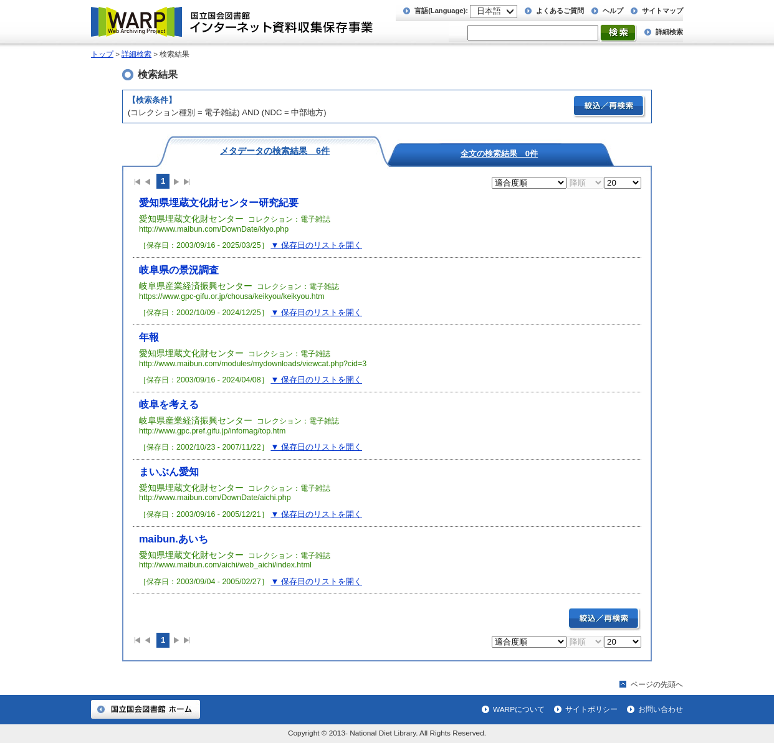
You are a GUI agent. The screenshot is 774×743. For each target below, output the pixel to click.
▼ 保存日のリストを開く (316, 245)
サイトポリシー (591, 709)
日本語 (489, 11)
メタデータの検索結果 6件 (275, 150)
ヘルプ (613, 10)
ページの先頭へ (657, 684)
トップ (102, 54)
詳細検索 (669, 31)
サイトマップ (662, 10)
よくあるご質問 (560, 10)
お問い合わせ (660, 709)
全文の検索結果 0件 (499, 153)
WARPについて (519, 709)
